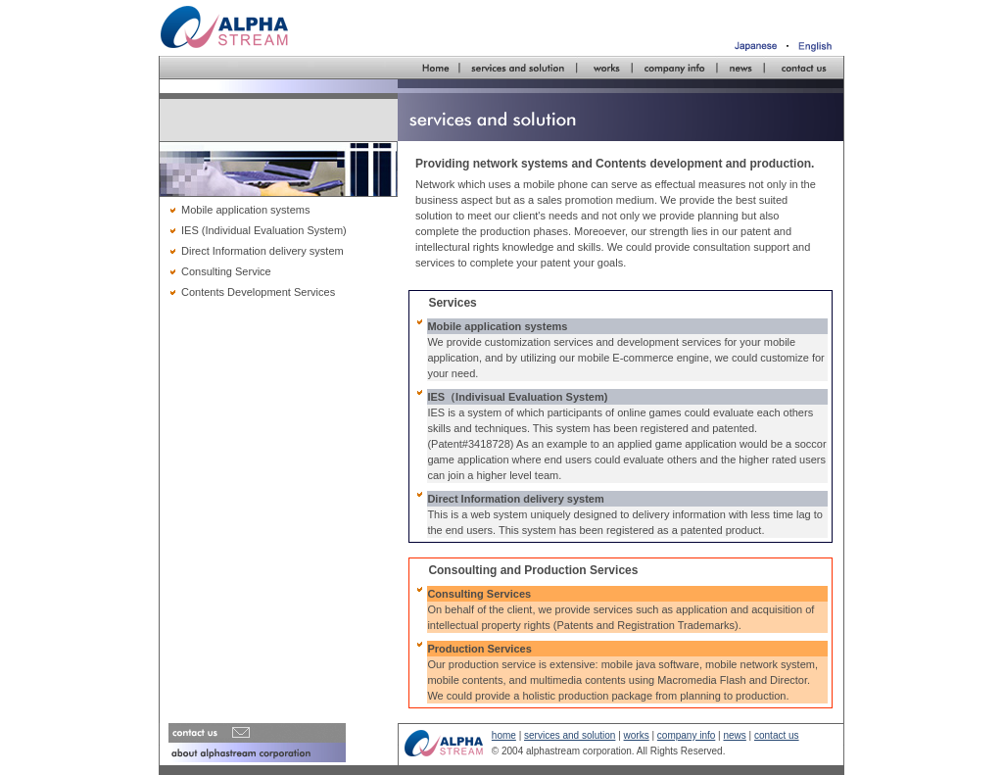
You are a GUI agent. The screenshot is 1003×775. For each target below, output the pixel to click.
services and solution (569, 735)
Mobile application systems (245, 210)
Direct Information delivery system (262, 251)
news (734, 735)
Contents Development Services (258, 292)
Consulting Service (226, 271)
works (636, 735)
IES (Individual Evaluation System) (264, 230)
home (504, 735)
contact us (776, 735)
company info (686, 735)
